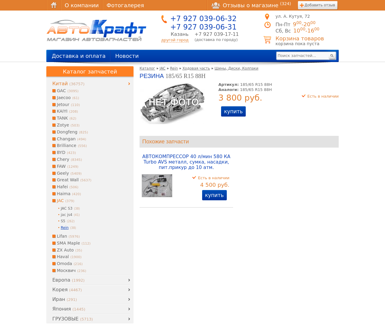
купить (233, 111)
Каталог (147, 68)
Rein (174, 68)
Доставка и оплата (79, 56)
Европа (68, 280)
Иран (64, 299)
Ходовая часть (196, 68)
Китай (68, 83)
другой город (175, 40)
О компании (82, 5)
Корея (67, 289)
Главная (53, 5)
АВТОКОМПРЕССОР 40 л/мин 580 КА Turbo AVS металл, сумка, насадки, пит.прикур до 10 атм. (186, 162)
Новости (127, 56)
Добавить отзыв (320, 5)
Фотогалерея (125, 5)
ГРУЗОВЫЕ (72, 319)
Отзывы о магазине (251, 5)
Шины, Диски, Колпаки (236, 68)
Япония (68, 309)
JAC (163, 68)
